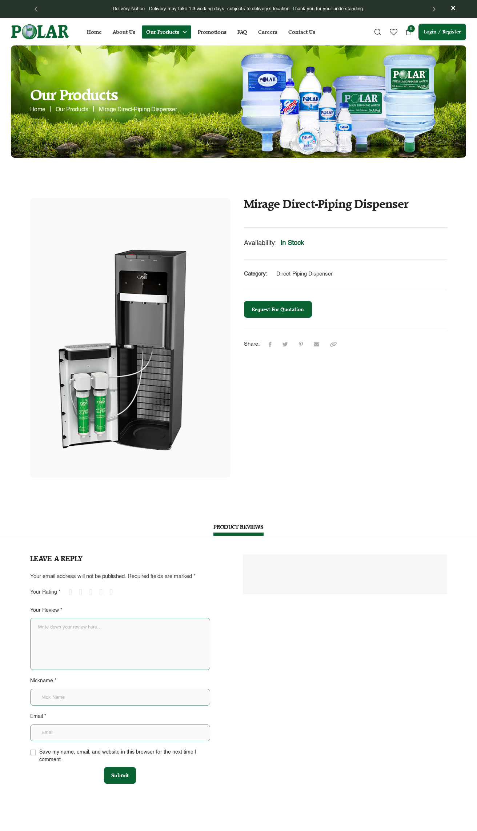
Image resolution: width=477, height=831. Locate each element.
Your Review (46, 610)
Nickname (43, 680)
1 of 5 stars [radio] (73, 592)
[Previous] (36, 9)
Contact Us (301, 32)
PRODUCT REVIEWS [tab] (238, 526)
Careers (267, 32)
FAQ (242, 32)
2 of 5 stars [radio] (83, 592)
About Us (124, 32)
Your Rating (45, 592)
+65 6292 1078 (103, 780)
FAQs (284, 729)
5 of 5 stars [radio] (114, 592)
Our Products (162, 32)
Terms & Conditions (299, 754)
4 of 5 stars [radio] (104, 592)
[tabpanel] (239, 9)
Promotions (212, 32)
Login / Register (442, 32)
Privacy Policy (293, 767)
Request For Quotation (278, 309)
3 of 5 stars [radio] (93, 592)
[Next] (434, 9)
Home (94, 32)
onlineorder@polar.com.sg (219, 743)
